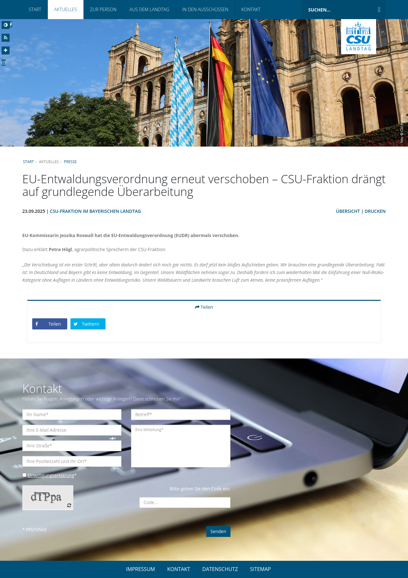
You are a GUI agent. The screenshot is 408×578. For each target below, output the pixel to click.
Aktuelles (65, 9)
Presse (70, 161)
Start (35, 9)
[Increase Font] (6, 50)
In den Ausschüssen (205, 9)
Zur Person (103, 9)
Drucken (375, 211)
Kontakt (250, 9)
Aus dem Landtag (149, 9)
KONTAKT (178, 569)
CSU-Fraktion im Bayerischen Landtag (96, 211)
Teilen (204, 307)
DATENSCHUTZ (220, 569)
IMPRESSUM (140, 569)
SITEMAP (260, 569)
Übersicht (348, 211)
